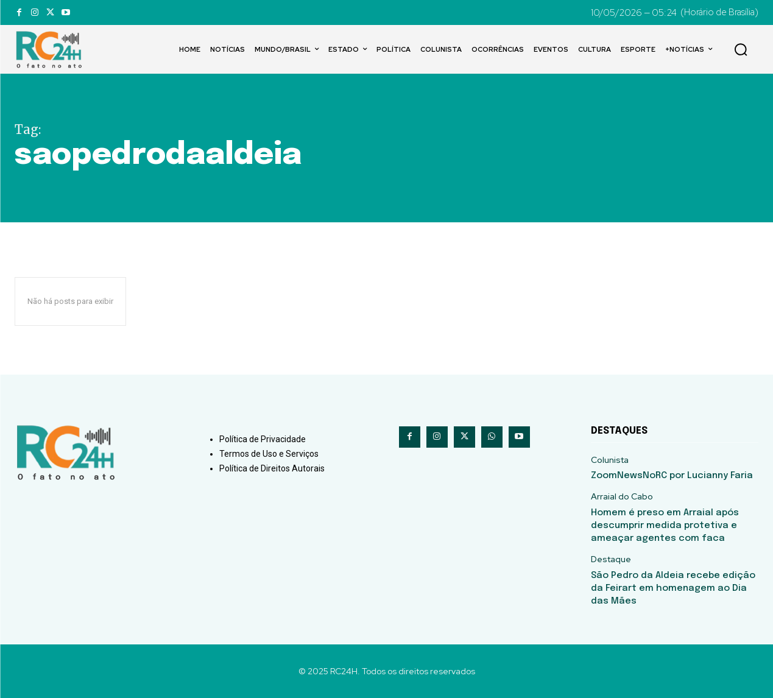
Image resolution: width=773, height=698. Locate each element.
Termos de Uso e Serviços (269, 454)
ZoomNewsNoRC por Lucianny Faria (672, 476)
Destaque (611, 559)
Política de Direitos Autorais (272, 468)
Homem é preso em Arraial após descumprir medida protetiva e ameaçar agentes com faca (665, 525)
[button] (740, 49)
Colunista (610, 460)
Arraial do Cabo (622, 497)
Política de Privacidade (262, 439)
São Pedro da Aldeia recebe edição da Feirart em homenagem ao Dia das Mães (673, 588)
